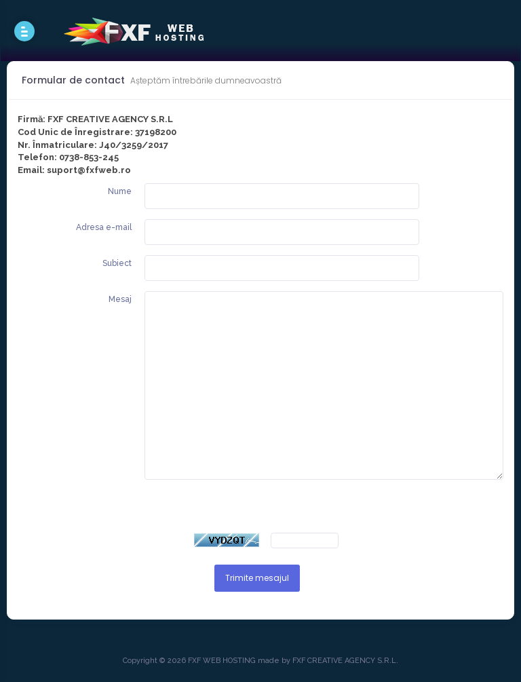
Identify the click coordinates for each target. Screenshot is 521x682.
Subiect (117, 263)
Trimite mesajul (257, 578)
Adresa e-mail (104, 227)
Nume (120, 191)
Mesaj (120, 299)
